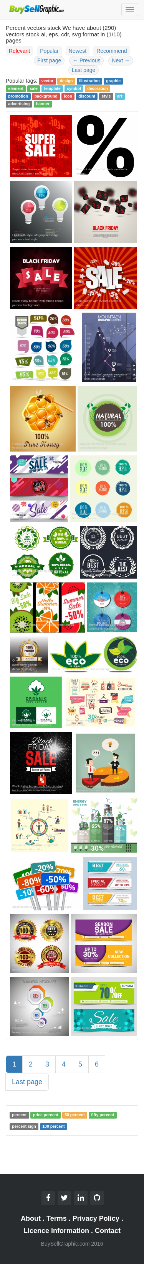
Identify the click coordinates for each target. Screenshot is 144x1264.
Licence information (56, 1231)
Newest (78, 51)
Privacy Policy (96, 1218)
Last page (84, 70)
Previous (86, 60)
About (31, 1218)
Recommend (111, 51)
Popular (49, 51)
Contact (108, 1231)
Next (121, 60)
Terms (56, 1218)
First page (49, 60)
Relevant (19, 51)
